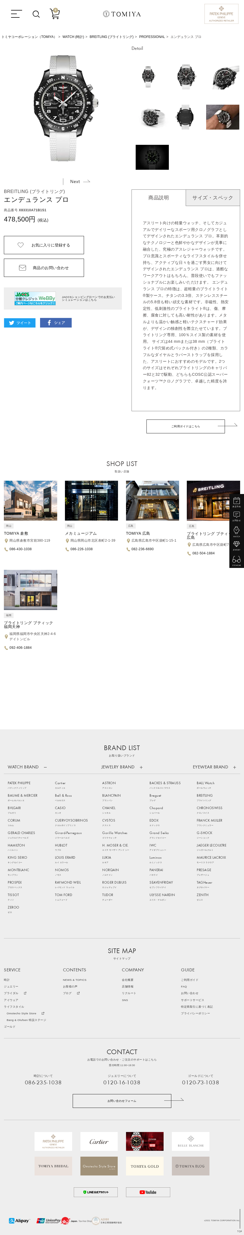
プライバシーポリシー (195, 1013)
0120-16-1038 (121, 1083)
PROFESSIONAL (152, 37)
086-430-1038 (20, 549)
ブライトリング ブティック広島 (211, 535)
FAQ (184, 986)
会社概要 (127, 980)
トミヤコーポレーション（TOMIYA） (29, 37)
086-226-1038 (81, 549)
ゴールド (9, 1026)
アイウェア (11, 1000)
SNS (125, 1000)
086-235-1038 (43, 1083)
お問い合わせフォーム (122, 1100)
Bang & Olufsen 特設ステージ (26, 1020)
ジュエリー (11, 986)
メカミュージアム (81, 533)
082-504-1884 (203, 553)
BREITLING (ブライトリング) (112, 37)
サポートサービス (192, 1000)
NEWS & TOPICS (74, 980)
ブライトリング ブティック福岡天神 (28, 625)
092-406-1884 (20, 648)
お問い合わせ (189, 993)
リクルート (129, 993)
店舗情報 (127, 986)
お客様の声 (70, 986)
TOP (239, 1232)
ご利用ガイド (189, 980)
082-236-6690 (143, 549)
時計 (7, 980)
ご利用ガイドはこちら (185, 426)
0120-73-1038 (200, 1083)
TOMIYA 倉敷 (16, 533)
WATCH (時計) (73, 37)
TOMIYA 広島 (138, 533)
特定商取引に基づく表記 (197, 1006)
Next (80, 181)
